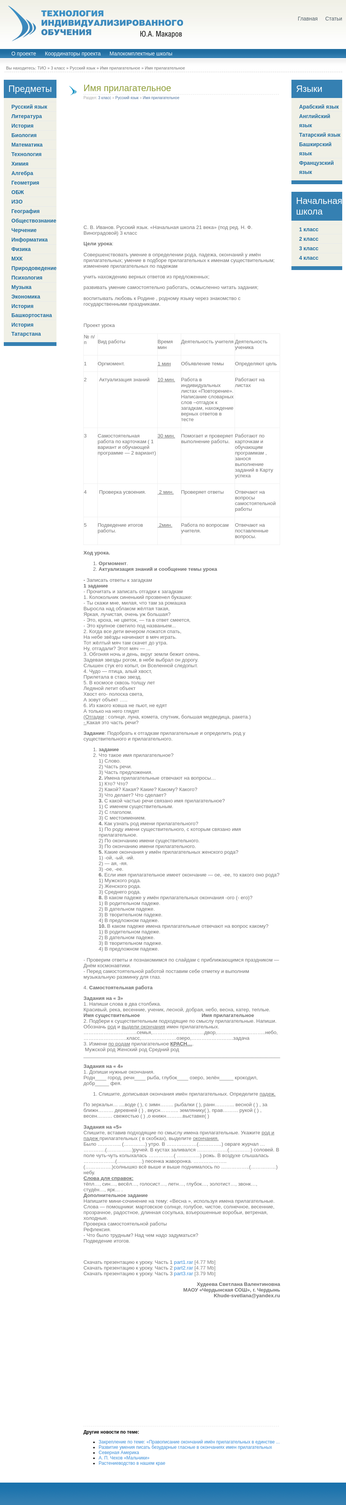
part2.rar (183, 1268)
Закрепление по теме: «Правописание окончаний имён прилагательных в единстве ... (189, 1442)
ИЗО (17, 202)
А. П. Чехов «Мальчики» (124, 1458)
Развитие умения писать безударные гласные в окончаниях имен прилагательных (185, 1447)
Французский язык (316, 167)
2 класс (308, 239)
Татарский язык (319, 135)
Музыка (21, 287)
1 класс (308, 229)
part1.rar (183, 1262)
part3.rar (183, 1273)
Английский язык (314, 120)
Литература (26, 116)
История (22, 126)
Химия (19, 164)
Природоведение (33, 268)
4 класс (308, 258)
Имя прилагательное (120, 68)
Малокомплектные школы (141, 54)
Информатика (29, 240)
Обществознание (33, 221)
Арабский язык (319, 107)
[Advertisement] (182, 164)
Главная (308, 19)
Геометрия (25, 183)
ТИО (42, 68)
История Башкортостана (31, 310)
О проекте (23, 54)
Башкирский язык (315, 148)
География (25, 211)
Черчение (24, 230)
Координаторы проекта (72, 54)
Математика (26, 145)
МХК (17, 259)
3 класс (58, 68)
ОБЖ (17, 192)
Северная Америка (119, 1452)
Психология (26, 278)
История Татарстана (26, 329)
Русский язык (83, 68)
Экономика (25, 297)
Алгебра (22, 173)
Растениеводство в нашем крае (132, 1463)
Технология (26, 154)
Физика (21, 249)
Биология (24, 135)
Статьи (333, 19)
